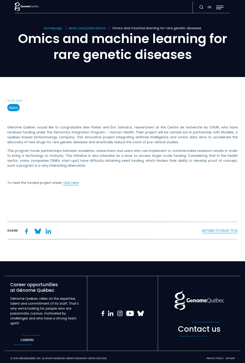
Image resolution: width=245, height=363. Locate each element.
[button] (220, 7)
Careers (27, 340)
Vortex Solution (97, 358)
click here (71, 182)
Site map (230, 358)
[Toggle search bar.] (201, 7)
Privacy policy (215, 358)
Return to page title (220, 230)
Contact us (199, 329)
